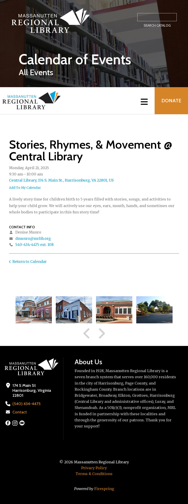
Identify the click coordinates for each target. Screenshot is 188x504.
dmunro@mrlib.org (33, 238)
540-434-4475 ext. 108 (34, 244)
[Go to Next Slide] (101, 333)
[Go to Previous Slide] (87, 333)
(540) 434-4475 (26, 403)
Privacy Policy (94, 468)
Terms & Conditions (94, 473)
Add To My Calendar (25, 188)
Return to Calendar (29, 261)
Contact (19, 412)
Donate (171, 101)
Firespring (104, 488)
